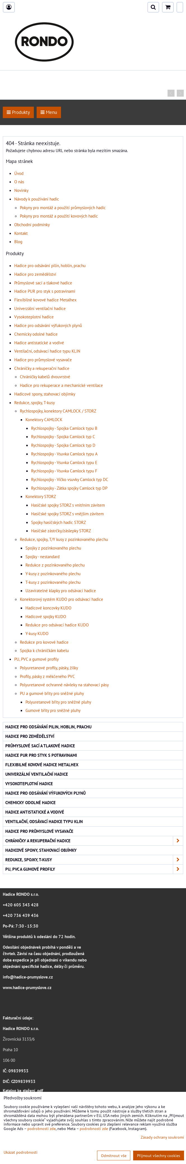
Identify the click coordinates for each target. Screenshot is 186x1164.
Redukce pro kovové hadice (44, 642)
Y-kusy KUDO (36, 633)
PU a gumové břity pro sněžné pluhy (52, 693)
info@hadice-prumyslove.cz (28, 977)
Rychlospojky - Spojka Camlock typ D (63, 445)
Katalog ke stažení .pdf (23, 1090)
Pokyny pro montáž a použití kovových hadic (59, 216)
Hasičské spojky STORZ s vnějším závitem (67, 513)
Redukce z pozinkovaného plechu (55, 565)
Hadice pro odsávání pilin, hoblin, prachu (50, 265)
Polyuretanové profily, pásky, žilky (49, 667)
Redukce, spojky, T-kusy (34, 402)
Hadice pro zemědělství (35, 274)
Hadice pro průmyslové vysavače (43, 359)
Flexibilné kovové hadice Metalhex (45, 299)
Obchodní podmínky (32, 224)
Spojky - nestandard (42, 556)
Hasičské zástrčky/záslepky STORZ (61, 530)
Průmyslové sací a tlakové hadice (43, 282)
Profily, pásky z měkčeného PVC (47, 676)
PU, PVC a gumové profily (36, 659)
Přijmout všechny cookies (158, 1155)
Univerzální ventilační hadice (40, 308)
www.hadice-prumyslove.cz (27, 987)
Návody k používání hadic (36, 199)
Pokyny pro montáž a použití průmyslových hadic (63, 207)
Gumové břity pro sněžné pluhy (53, 710)
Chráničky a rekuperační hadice (41, 368)
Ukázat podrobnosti (20, 1152)
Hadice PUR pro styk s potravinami (44, 291)
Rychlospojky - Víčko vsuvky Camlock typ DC (69, 479)
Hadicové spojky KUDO (45, 616)
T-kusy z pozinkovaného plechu (53, 582)
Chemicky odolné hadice (36, 334)
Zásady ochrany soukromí (162, 1137)
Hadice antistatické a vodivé (39, 342)
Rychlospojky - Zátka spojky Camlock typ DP (69, 488)
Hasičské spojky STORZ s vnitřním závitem (68, 505)
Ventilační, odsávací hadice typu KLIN (47, 351)
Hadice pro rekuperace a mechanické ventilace (61, 385)
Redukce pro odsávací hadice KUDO (57, 625)
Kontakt (21, 233)
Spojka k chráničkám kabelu (44, 650)
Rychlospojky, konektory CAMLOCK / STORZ (58, 411)
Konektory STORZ (40, 496)
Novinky (21, 190)
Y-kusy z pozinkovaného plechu (53, 573)
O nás (19, 181)
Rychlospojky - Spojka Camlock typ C (63, 436)
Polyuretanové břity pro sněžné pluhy (58, 702)
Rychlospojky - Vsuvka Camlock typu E (64, 462)
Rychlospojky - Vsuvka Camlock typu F (64, 471)
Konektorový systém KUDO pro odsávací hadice (61, 599)
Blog (18, 241)
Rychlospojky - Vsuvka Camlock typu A (64, 454)
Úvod (18, 173)
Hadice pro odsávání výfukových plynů (48, 325)
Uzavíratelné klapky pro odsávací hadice (60, 590)
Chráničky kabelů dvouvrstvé (45, 376)
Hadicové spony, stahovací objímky (44, 394)
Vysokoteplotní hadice (34, 316)
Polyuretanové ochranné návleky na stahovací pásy (64, 684)
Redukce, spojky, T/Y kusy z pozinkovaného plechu (64, 539)
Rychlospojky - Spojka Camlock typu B (64, 428)
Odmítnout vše (113, 1155)
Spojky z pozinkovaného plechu (53, 548)
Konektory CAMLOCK (43, 419)
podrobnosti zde (41, 1128)
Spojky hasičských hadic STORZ (58, 522)
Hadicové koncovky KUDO (48, 608)
